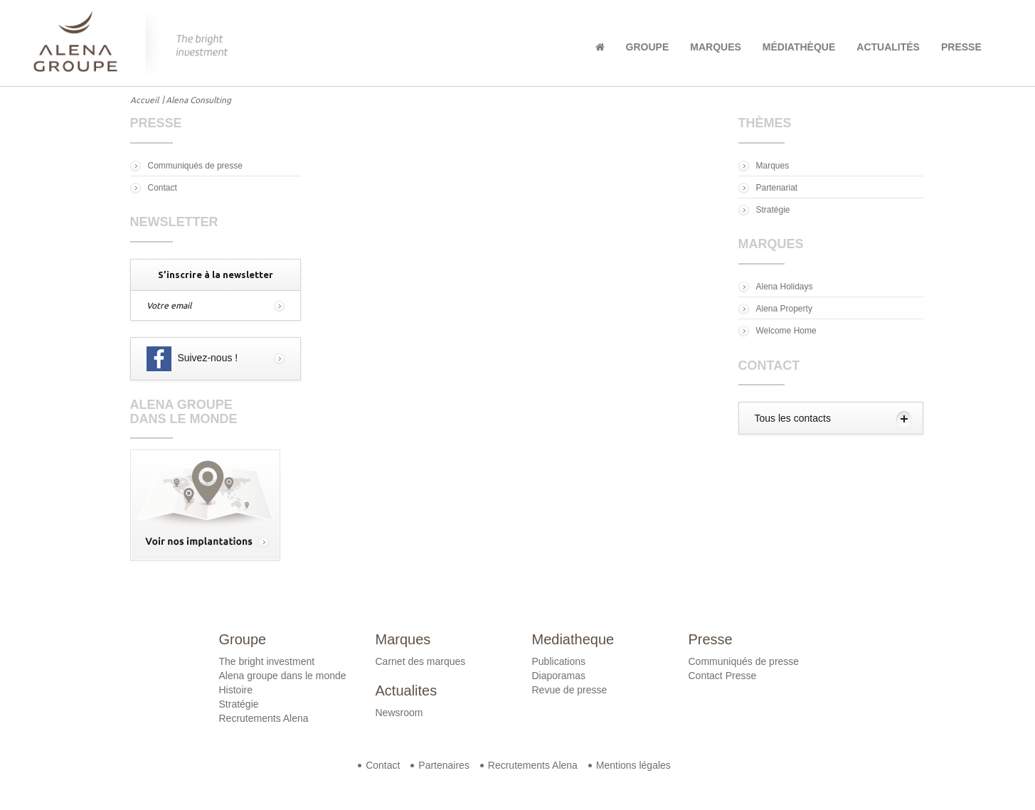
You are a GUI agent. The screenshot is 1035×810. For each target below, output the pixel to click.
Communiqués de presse (195, 166)
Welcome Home (786, 331)
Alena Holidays (784, 287)
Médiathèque (799, 47)
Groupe (647, 47)
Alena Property (784, 309)
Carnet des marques (421, 661)
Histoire (236, 690)
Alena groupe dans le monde (282, 675)
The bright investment (267, 661)
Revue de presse (569, 690)
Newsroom (399, 712)
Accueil (144, 100)
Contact (162, 188)
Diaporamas (558, 675)
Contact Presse (723, 675)
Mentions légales (633, 765)
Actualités (888, 47)
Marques (715, 47)
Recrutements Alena (264, 718)
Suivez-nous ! (192, 358)
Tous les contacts (793, 418)
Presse (961, 47)
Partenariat (777, 188)
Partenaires (443, 765)
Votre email (169, 305)
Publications (559, 661)
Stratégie (773, 210)
